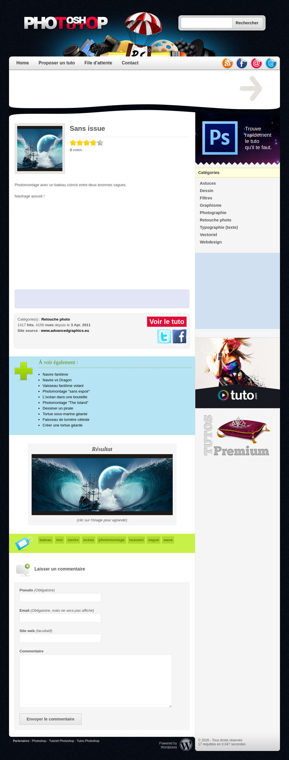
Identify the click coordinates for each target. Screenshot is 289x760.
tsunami (136, 540)
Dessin (206, 190)
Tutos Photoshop (88, 740)
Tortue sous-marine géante (65, 414)
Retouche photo (55, 319)
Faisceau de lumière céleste (66, 419)
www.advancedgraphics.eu (65, 330)
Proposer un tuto (56, 62)
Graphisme (211, 205)
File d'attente (98, 62)
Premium (237, 435)
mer (59, 540)
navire (72, 540)
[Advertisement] (117, 88)
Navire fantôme (55, 374)
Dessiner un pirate (58, 408)
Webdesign (211, 242)
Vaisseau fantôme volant (63, 386)
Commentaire (31, 651)
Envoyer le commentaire (50, 719)
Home (22, 62)
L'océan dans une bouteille (65, 397)
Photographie (213, 212)
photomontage (111, 540)
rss (227, 63)
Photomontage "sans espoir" (66, 391)
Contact (130, 62)
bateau (46, 540)
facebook (242, 63)
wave (168, 540)
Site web (27, 631)
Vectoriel (208, 234)
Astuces (208, 183)
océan (88, 540)
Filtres (206, 198)
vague (153, 540)
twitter (271, 63)
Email (24, 610)
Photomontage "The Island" (65, 402)
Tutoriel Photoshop (61, 740)
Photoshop (39, 740)
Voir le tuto (166, 321)
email (256, 63)
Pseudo (26, 590)
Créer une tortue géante (63, 425)
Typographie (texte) (219, 227)
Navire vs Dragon (57, 380)
